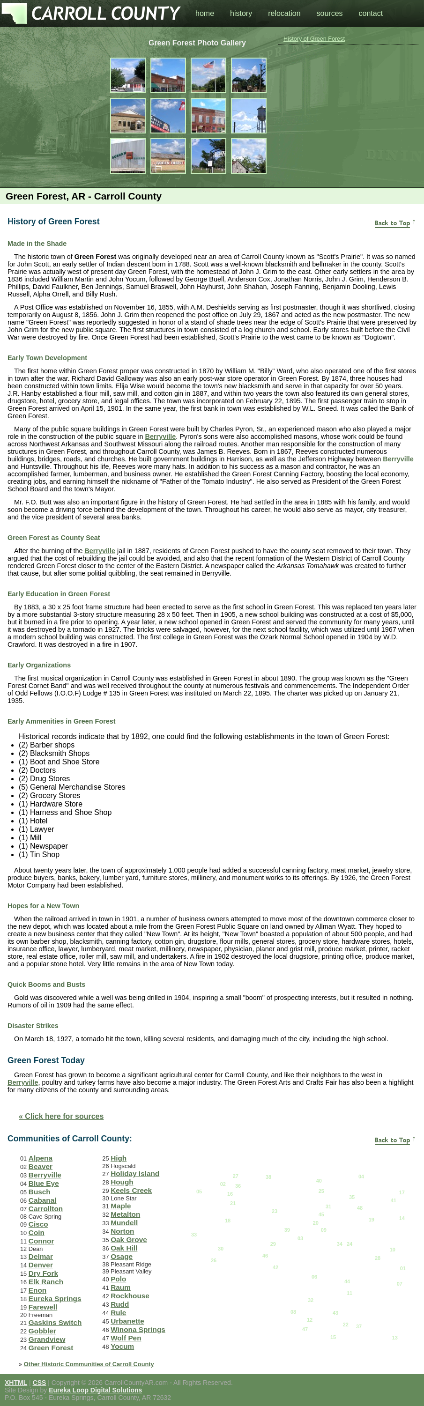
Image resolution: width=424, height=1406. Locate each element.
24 (349, 1244)
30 (220, 1248)
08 (293, 1312)
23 (274, 1211)
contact (371, 13)
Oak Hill (124, 1248)
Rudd (120, 1304)
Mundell (124, 1223)
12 (309, 1320)
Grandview (47, 1339)
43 (335, 1313)
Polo (118, 1279)
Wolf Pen (126, 1338)
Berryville (160, 436)
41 (393, 1200)
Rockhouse (130, 1296)
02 (223, 1184)
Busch (40, 1192)
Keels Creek (131, 1190)
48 (360, 1208)
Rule (118, 1313)
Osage (122, 1256)
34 (339, 1244)
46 (265, 1255)
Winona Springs (138, 1329)
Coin (37, 1232)
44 (347, 1281)
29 (273, 1244)
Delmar (41, 1256)
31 (328, 1206)
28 (377, 1258)
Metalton (125, 1214)
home (204, 13)
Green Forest (51, 1348)
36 (238, 1186)
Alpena (40, 1158)
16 (230, 1194)
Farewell (43, 1307)
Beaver (40, 1166)
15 (333, 1337)
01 (403, 1268)
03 (300, 1238)
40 (319, 1181)
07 (399, 1284)
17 (402, 1192)
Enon (37, 1290)
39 (287, 1230)
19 (371, 1219)
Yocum (122, 1346)
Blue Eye (44, 1183)
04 (361, 1176)
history (241, 13)
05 (199, 1191)
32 (310, 1300)
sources (330, 13)
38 (268, 1177)
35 (352, 1197)
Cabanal (43, 1200)
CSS (39, 1382)
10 (392, 1249)
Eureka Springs (55, 1298)
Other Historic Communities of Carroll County (89, 1364)
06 (314, 1277)
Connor (41, 1241)
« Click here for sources (61, 1116)
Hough (122, 1182)
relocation (284, 13)
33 (194, 1234)
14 (402, 1218)
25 (321, 1191)
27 (235, 1176)
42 (275, 1267)
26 (213, 1260)
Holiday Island (135, 1173)
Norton (122, 1231)
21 (233, 1203)
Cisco (38, 1224)
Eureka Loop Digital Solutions (95, 1390)
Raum (121, 1287)
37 (359, 1326)
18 (228, 1220)
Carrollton (46, 1209)
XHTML (16, 1382)
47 (305, 1329)
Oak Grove (129, 1239)
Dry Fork (43, 1273)
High (118, 1158)
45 (321, 1214)
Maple (121, 1206)
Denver (41, 1265)
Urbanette (127, 1321)
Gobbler (42, 1331)
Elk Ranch (46, 1282)
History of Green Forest (314, 39)
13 (395, 1337)
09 (324, 1230)
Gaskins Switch (55, 1322)
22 (346, 1324)
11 (349, 1293)
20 (316, 1223)
